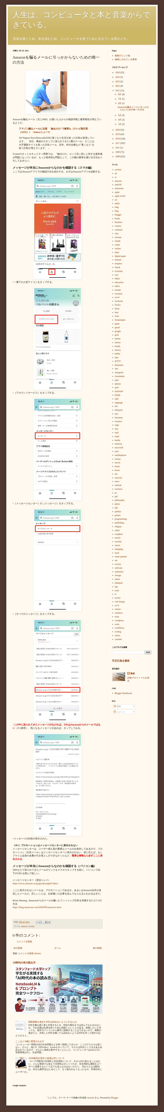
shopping (119, 549)
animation (119, 188)
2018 (117, 139)
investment (119, 376)
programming (121, 519)
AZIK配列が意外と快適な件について (46, 1058)
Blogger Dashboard (123, 693)
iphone (118, 384)
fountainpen (120, 320)
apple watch (120, 196)
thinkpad (119, 583)
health (117, 346)
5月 (120, 115)
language (119, 402)
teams (117, 579)
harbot (117, 339)
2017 (117, 143)
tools (117, 590)
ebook (117, 267)
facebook (119, 301)
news (117, 481)
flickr (117, 309)
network (118, 478)
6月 (120, 103)
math (117, 436)
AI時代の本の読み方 (24, 962)
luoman (90, 1098)
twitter (118, 598)
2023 (117, 81)
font (116, 312)
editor (117, 278)
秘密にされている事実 (126, 59)
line (116, 414)
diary (117, 252)
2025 (117, 77)
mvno (117, 470)
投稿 (117, 706)
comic (117, 245)
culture (118, 248)
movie (117, 462)
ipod (117, 387)
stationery (119, 572)
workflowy (119, 628)
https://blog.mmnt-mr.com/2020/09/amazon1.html (37, 907)
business (118, 222)
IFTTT (118, 361)
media (117, 440)
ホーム (57, 948)
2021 (117, 90)
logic (117, 425)
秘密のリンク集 (122, 55)
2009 (117, 152)
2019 (117, 134)
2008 (117, 156)
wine (117, 617)
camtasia (119, 230)
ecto (116, 275)
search (117, 538)
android (118, 184)
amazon (24, 926)
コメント (119, 712)
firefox (118, 305)
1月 (120, 124)
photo (117, 504)
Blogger (114, 1098)
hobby (117, 354)
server (117, 545)
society (118, 564)
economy (119, 271)
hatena (118, 342)
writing (118, 632)
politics (118, 511)
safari (117, 530)
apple (117, 192)
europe (118, 290)
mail (117, 432)
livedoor (118, 421)
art (116, 200)
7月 (120, 99)
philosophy (120, 500)
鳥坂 (132, 673)
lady (117, 399)
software (118, 568)
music (117, 466)
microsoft (119, 447)
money (118, 459)
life (116, 406)
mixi (117, 451)
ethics (117, 286)
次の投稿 (17, 948)
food (117, 316)
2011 (117, 147)
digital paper (120, 256)
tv (116, 594)
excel (117, 297)
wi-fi (117, 605)
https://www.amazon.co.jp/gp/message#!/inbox (35, 883)
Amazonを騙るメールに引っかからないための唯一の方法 (133, 108)
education (119, 282)
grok (117, 335)
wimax (118, 609)
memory (118, 444)
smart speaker (121, 556)
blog (117, 211)
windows (119, 613)
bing (117, 207)
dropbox (118, 263)
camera (118, 226)
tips (116, 587)
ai (115, 177)
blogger (118, 215)
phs (116, 508)
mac (116, 429)
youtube (118, 639)
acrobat (118, 169)
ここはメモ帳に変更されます (29, 1041)
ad (116, 173)
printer (118, 515)
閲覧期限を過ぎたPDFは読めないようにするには (52, 1022)
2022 (117, 86)
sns (116, 560)
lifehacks (119, 410)
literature (119, 417)
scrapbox (119, 534)
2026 (117, 72)
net (116, 474)
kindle (117, 395)
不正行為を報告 (121, 660)
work (117, 624)
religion (118, 526)
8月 (120, 94)
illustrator (119, 365)
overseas (118, 489)
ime (116, 369)
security (31, 926)
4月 (120, 120)
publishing (119, 523)
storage (118, 575)
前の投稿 (97, 948)
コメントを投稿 (24, 941)
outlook (118, 485)
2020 (117, 130)
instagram (119, 372)
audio (117, 203)
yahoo (117, 635)
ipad (117, 380)
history (118, 350)
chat (116, 233)
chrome (118, 237)
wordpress (119, 620)
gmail (117, 327)
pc (116, 493)
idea (116, 357)
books (117, 218)
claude (118, 241)
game (117, 324)
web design (120, 602)
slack (117, 553)
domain (118, 260)
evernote (118, 294)
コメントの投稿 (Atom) (29, 953)
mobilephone (120, 455)
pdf (116, 496)
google (118, 331)
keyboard (119, 391)
